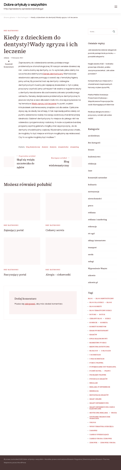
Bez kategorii (11, 31)
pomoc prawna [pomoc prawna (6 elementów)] (96, 363)
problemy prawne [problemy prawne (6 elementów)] (97, 375)
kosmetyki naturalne (97, 177)
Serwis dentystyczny (53, 74)
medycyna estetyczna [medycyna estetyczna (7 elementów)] (99, 347)
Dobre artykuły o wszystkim (25, 5)
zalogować (30, 304)
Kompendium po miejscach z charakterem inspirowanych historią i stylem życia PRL (100, 84)
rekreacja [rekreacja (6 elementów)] (94, 391)
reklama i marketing (97, 219)
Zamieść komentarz (9, 65)
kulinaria (92, 184)
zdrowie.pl (93, 282)
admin (6, 58)
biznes (91, 149)
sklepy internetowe (97, 240)
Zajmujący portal (14, 230)
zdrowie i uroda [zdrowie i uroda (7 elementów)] (107, 442)
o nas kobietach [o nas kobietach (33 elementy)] (96, 359)
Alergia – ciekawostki (58, 274)
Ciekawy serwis (55, 230)
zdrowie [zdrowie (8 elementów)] (93, 442)
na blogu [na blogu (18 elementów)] (93, 351)
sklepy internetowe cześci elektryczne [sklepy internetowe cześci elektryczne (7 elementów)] (102, 408)
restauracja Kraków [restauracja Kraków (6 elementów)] (99, 395)
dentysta (53, 147)
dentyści (45, 147)
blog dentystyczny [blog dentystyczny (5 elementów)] (105, 298)
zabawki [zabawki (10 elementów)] (93, 430)
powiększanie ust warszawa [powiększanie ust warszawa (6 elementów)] (102, 367)
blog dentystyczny (33, 147)
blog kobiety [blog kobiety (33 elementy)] (95, 306)
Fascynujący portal (15, 274)
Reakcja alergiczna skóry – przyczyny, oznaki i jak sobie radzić (100, 115)
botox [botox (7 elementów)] (102, 314)
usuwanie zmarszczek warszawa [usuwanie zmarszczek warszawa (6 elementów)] (99, 417)
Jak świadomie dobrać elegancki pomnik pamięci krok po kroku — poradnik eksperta (102, 53)
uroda (90, 254)
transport (92, 247)
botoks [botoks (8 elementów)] (92, 314)
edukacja (92, 163)
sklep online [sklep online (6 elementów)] (95, 399)
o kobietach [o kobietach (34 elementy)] (95, 355)
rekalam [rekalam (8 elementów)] (93, 383)
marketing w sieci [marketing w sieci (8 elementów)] (97, 343)
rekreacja (92, 226)
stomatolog (74, 147)
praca (90, 205)
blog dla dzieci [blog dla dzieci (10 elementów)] (96, 302)
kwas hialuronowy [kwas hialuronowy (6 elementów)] (98, 339)
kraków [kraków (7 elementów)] (93, 335)
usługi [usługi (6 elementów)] (92, 422)
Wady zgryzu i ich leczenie (44, 104)
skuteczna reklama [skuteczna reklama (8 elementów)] (98, 413)
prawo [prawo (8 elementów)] (107, 371)
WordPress (21, 462)
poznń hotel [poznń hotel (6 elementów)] (95, 371)
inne (90, 170)
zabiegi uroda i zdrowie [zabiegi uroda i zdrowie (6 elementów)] (100, 438)
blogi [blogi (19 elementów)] (109, 302)
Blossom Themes (102, 459)
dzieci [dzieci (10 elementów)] (108, 318)
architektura (94, 135)
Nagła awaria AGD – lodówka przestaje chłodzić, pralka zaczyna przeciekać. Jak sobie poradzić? (101, 69)
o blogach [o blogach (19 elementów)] (106, 351)
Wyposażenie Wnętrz (97, 268)
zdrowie (91, 275)
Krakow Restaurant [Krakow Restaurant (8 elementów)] (98, 330)
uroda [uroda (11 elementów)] (114, 413)
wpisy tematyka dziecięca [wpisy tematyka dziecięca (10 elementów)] (101, 426)
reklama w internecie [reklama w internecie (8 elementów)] (99, 387)
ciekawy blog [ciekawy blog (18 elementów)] (95, 318)
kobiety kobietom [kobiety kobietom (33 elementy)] (97, 326)
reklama (92, 212)
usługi (91, 261)
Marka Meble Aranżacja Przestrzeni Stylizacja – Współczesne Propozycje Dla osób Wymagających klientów (101, 100)
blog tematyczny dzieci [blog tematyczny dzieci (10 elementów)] (100, 310)
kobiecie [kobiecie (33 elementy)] (93, 322)
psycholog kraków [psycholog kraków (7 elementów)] (98, 379)
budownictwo (94, 156)
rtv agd (91, 233)
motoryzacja (93, 191)
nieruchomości (95, 198)
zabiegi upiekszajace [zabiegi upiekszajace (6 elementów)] (99, 434)
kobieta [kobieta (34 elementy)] (104, 322)
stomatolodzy (63, 147)
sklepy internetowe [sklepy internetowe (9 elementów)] (99, 403)
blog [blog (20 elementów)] (90, 298)
